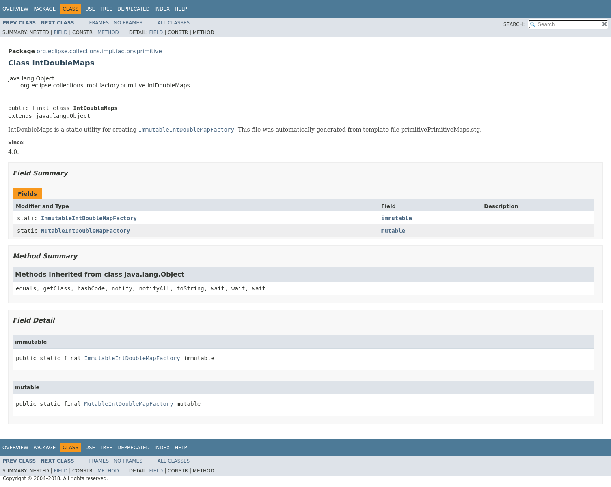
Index (162, 9)
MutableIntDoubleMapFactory (85, 230)
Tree (106, 9)
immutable (396, 218)
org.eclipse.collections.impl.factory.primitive (99, 51)
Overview (15, 9)
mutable (393, 230)
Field (60, 32)
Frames (99, 23)
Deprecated (133, 9)
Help (181, 9)
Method (108, 32)
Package (44, 9)
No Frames (128, 23)
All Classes (174, 23)
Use (90, 9)
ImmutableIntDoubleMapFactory (89, 218)
